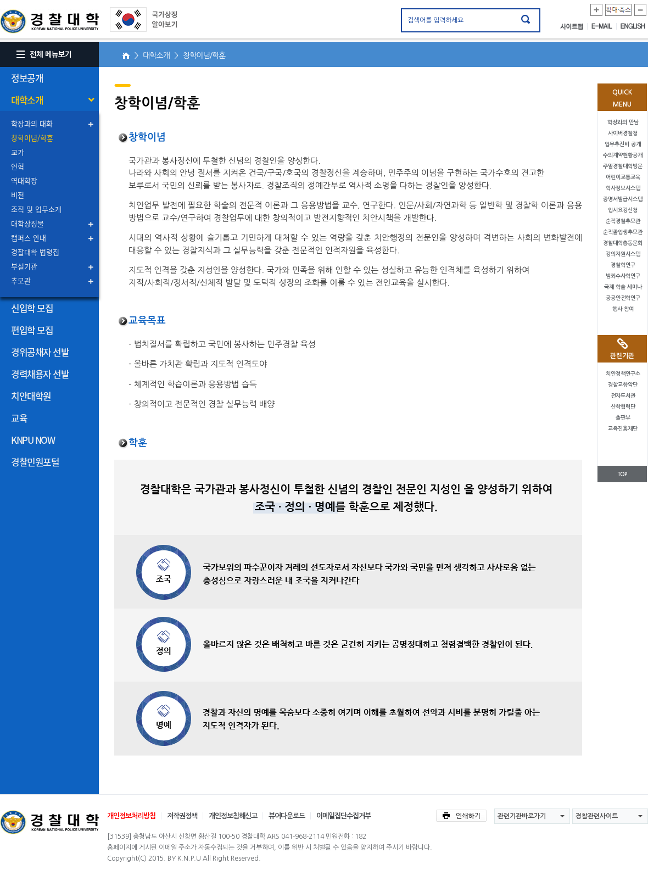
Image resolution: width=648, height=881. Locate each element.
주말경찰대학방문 (623, 166)
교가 (17, 152)
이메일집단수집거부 (343, 815)
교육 (19, 418)
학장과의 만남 (623, 122)
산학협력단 (623, 406)
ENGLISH (633, 26)
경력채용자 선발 (40, 374)
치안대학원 (31, 396)
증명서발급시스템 (623, 199)
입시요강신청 (623, 210)
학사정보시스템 (623, 188)
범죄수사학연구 (623, 276)
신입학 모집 (32, 308)
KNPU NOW (32, 440)
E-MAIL (604, 26)
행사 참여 (623, 308)
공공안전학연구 (623, 297)
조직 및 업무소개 (36, 209)
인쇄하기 (461, 816)
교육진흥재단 (623, 428)
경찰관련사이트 (597, 816)
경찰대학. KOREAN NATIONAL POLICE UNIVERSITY (49, 21)
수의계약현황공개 (623, 155)
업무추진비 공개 (623, 144)
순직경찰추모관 (623, 221)
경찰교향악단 (623, 384)
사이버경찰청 (623, 133)
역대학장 (24, 180)
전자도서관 (623, 395)
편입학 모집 (32, 330)
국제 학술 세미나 (623, 287)
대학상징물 (27, 223)
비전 (17, 194)
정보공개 (27, 78)
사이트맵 (574, 26)
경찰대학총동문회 (623, 243)
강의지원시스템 (623, 254)
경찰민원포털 (35, 462)
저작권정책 (182, 815)
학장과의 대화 (32, 123)
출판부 (623, 417)
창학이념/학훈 (32, 137)
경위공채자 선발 (40, 352)
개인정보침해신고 (233, 815)
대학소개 (27, 100)
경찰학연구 (623, 265)
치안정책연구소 (623, 373)
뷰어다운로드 (287, 815)
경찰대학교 (49, 822)
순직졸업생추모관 (623, 232)
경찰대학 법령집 (35, 252)
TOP (622, 474)
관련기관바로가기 (522, 816)
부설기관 (24, 266)
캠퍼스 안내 (28, 237)
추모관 (21, 280)
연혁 (17, 166)
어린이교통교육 (623, 177)
